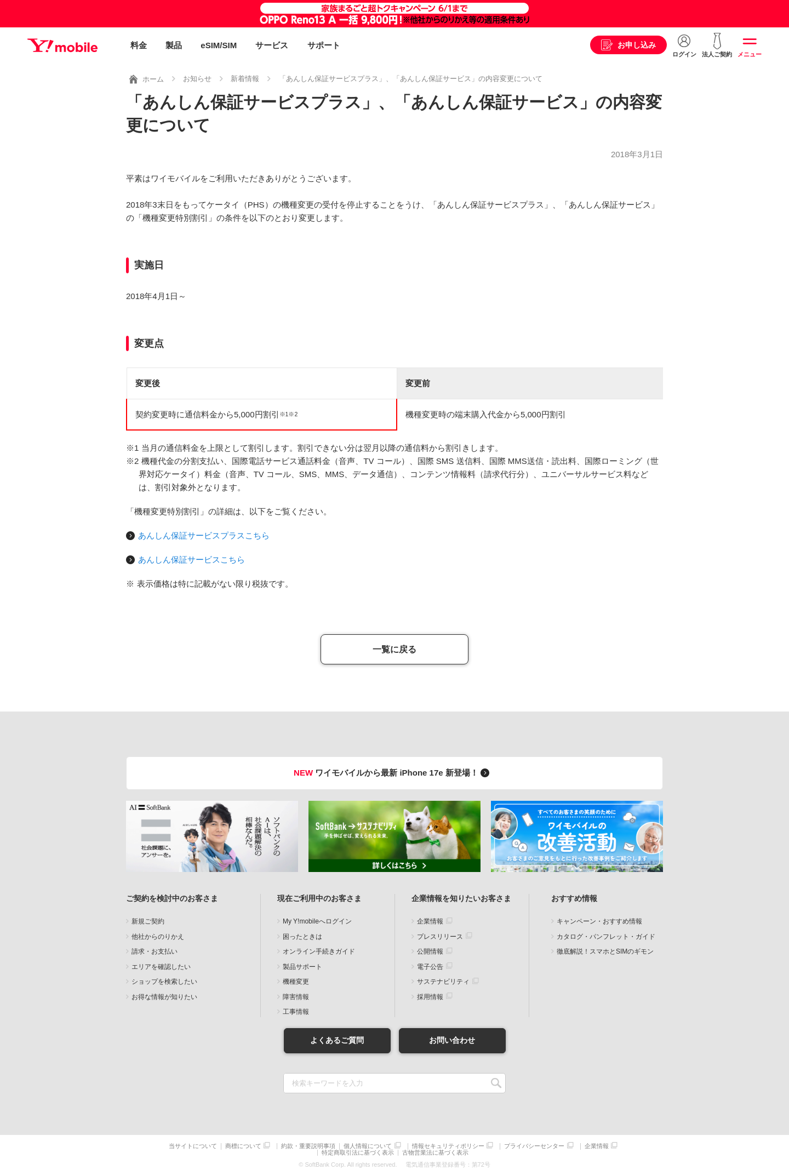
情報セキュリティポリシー (448, 1146)
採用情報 (430, 997)
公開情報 (430, 951)
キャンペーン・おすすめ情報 (599, 921)
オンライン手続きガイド (319, 951)
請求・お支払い (155, 951)
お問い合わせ (452, 1040)
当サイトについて (193, 1146)
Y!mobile (62, 45)
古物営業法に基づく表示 (435, 1153)
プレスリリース (440, 936)
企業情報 (430, 921)
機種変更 (296, 981)
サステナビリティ (443, 981)
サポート (323, 45)
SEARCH (496, 1083)
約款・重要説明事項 (308, 1146)
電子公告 (430, 967)
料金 (138, 45)
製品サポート (302, 967)
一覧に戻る (394, 649)
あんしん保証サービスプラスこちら (204, 535)
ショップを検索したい (164, 981)
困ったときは (302, 936)
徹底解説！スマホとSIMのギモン (605, 951)
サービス (271, 45)
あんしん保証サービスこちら (191, 559)
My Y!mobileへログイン (317, 921)
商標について (243, 1146)
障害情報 (296, 997)
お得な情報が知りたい (164, 997)
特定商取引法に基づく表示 (358, 1153)
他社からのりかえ (158, 936)
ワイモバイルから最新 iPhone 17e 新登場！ (393, 772)
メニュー (749, 54)
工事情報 (296, 1012)
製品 (173, 45)
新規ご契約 (148, 921)
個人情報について (368, 1146)
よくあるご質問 (337, 1040)
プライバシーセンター (534, 1146)
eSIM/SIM (219, 45)
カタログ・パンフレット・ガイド (606, 936)
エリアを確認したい (161, 967)
